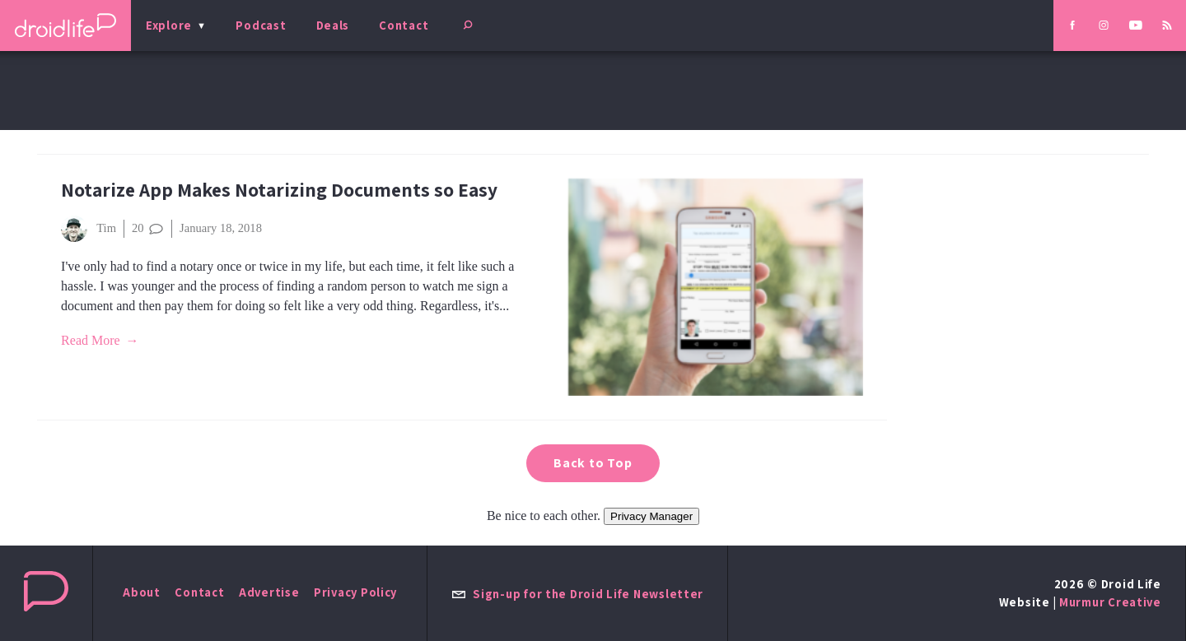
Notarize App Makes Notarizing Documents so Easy (279, 189)
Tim (88, 229)
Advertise (269, 592)
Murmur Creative (1110, 602)
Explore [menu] (169, 25)
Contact (403, 25)
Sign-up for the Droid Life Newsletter (577, 594)
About (142, 592)
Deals (333, 25)
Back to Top (593, 462)
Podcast (261, 25)
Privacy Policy (355, 592)
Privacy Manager (651, 516)
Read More (90, 340)
